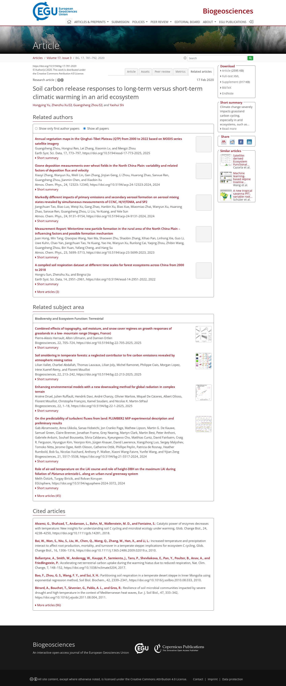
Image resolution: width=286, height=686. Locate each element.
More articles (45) (49, 496)
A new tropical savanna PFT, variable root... (242, 193)
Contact (198, 679)
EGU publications (232, 22)
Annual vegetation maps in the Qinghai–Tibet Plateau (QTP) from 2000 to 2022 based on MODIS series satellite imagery (108, 141)
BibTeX (226, 87)
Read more (229, 129)
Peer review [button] (160, 22)
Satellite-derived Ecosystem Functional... (241, 160)
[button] (185, 58)
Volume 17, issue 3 (59, 58)
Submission (120, 22)
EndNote (228, 93)
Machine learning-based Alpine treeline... (242, 177)
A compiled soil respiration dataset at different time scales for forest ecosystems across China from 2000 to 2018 (109, 267)
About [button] (208, 22)
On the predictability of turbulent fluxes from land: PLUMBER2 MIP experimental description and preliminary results (104, 420)
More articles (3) (48, 292)
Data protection (232, 679)
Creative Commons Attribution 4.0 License (158, 679)
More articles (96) (49, 605)
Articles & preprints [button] (90, 22)
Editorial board (187, 22)
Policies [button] (138, 22)
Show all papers (96, 128)
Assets (145, 71)
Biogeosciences (228, 10)
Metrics (181, 71)
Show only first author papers (57, 128)
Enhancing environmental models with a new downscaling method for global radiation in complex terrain (105, 389)
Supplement (230, 82)
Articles (38, 58)
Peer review (162, 71)
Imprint (213, 679)
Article (131, 71)
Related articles (201, 71)
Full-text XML (230, 76)
